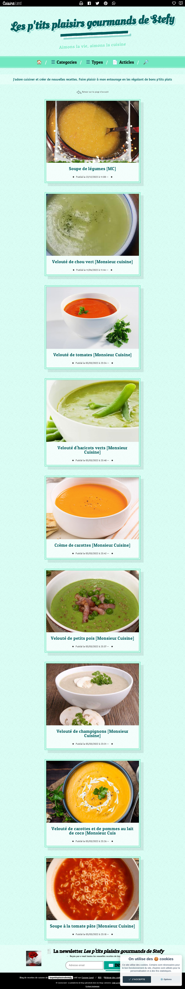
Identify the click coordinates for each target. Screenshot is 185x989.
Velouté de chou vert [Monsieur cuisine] (92, 261)
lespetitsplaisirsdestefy (61, 977)
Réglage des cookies (113, 977)
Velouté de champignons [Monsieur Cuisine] (93, 733)
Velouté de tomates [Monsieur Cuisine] (92, 354)
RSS (99, 977)
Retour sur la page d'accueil (95, 92)
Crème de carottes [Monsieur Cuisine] (92, 545)
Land (88, 977)
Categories (64, 62)
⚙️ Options (166, 979)
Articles (123, 62)
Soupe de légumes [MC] (92, 168)
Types (94, 62)
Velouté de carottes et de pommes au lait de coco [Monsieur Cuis (92, 831)
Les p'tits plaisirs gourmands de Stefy (92, 23)
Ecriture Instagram (92, 986)
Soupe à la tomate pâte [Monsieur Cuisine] (92, 926)
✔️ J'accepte (137, 979)
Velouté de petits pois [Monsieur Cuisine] (92, 638)
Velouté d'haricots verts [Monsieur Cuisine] (92, 450)
